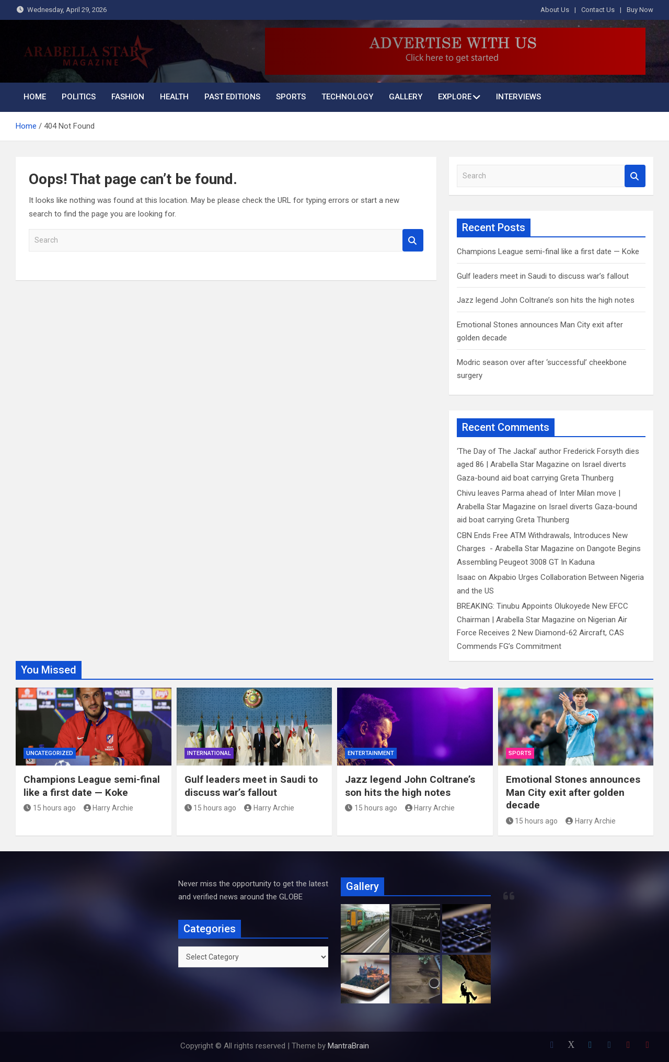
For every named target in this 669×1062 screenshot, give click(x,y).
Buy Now (640, 10)
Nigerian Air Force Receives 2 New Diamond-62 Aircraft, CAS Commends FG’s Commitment (542, 633)
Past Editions (232, 96)
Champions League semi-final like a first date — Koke (548, 251)
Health (174, 96)
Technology (347, 96)
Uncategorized (49, 753)
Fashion (127, 96)
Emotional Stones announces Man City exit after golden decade (573, 792)
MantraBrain (348, 1045)
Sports (291, 96)
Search (412, 240)
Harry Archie (109, 808)
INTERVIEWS (518, 96)
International (209, 753)
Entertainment (371, 753)
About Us (554, 10)
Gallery (405, 96)
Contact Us (598, 10)
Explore (454, 96)
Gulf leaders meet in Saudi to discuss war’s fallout (543, 276)
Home (35, 96)
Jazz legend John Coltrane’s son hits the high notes (546, 300)
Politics (79, 96)
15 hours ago (50, 808)
